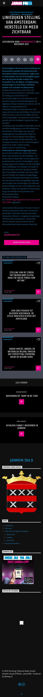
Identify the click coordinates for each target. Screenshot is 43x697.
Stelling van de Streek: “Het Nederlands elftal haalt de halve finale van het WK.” (21, 277)
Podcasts (8, 528)
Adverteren (10, 534)
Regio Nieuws (27, 14)
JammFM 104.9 (21, 460)
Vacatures (10, 540)
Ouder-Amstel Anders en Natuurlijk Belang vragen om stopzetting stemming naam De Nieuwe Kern (21, 353)
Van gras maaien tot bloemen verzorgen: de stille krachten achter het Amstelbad (21, 315)
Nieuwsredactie (28, 42)
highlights (15, 14)
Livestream (9, 525)
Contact (9, 537)
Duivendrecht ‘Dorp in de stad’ (22, 396)
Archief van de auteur (21, 242)
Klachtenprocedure (12, 543)
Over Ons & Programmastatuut (16, 531)
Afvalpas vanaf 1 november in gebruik (22, 427)
